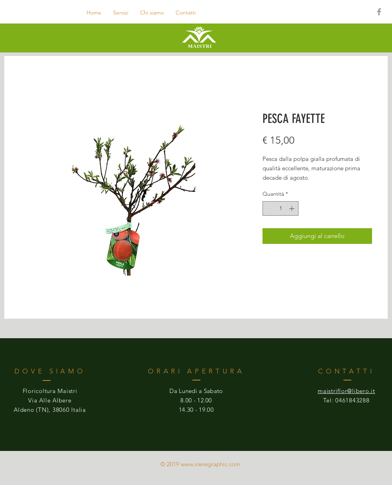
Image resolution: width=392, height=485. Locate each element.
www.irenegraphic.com (210, 464)
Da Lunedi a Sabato (196, 391)
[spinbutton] (280, 208)
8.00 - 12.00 (196, 400)
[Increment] (292, 208)
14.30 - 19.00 (196, 409)
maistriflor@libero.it (346, 391)
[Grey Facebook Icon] (379, 11)
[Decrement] (268, 208)
